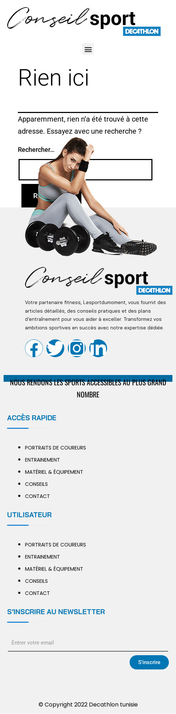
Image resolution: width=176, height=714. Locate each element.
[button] (88, 49)
